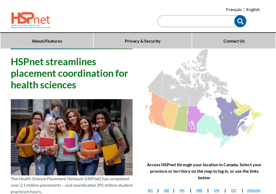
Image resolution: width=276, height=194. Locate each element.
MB (199, 190)
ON (216, 190)
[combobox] (197, 22)
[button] (240, 21)
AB (166, 190)
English (253, 9)
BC (150, 190)
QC (234, 190)
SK (182, 190)
